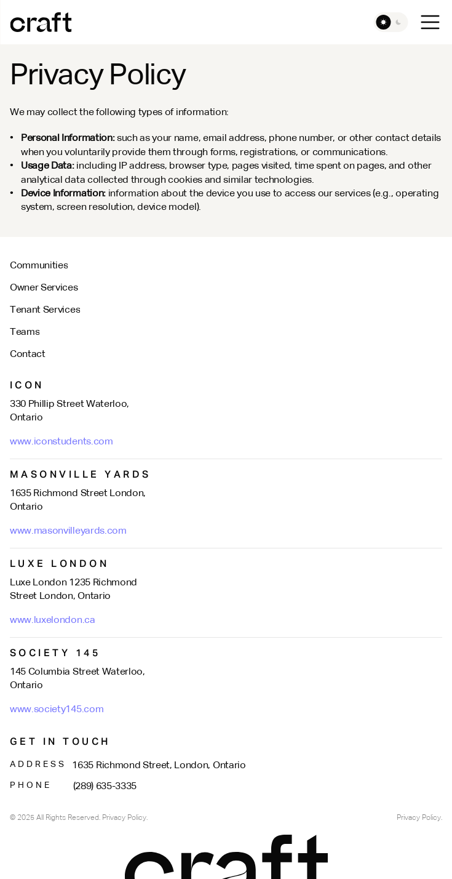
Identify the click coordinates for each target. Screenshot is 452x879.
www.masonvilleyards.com (68, 531)
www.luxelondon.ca (52, 620)
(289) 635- (94, 787)
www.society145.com (56, 710)
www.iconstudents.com (61, 442)
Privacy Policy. (419, 818)
